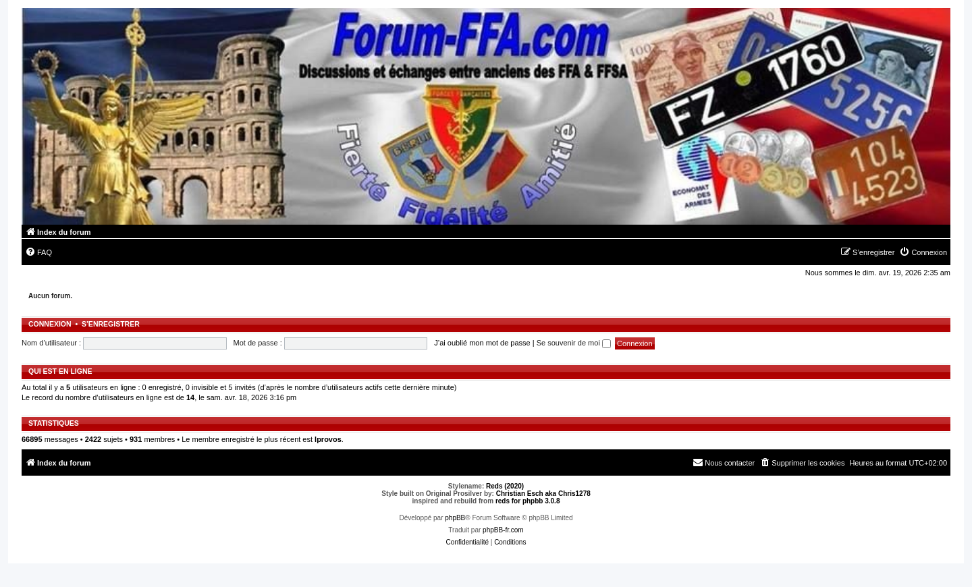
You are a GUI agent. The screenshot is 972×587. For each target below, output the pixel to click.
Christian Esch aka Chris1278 (543, 493)
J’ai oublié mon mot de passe (482, 343)
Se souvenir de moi (574, 343)
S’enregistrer (111, 324)
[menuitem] (38, 252)
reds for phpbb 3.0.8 (527, 501)
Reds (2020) (505, 486)
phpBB (455, 518)
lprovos (328, 439)
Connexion (50, 324)
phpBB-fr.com (503, 530)
